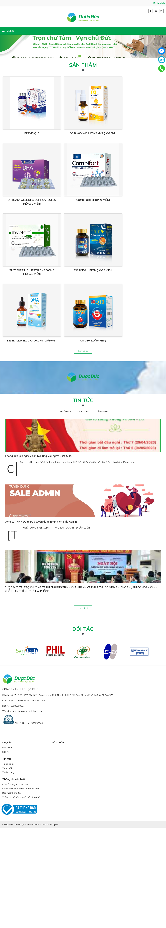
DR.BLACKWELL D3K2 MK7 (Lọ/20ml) (124, 160)
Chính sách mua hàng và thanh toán (21, 889)
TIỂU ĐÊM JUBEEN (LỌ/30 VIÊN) (124, 347)
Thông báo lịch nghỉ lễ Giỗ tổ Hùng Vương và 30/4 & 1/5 (38, 556)
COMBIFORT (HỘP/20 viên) (124, 253)
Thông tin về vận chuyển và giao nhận (21, 897)
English (159, 3)
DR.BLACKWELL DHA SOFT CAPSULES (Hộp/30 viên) (42, 253)
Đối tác (83, 729)
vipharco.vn (36, 811)
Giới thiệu (7, 848)
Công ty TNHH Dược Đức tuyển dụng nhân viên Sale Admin (41, 622)
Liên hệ (6, 852)
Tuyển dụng (100, 512)
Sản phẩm (83, 65)
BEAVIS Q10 (42, 160)
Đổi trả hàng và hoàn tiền (15, 884)
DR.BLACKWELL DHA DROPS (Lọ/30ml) (42, 441)
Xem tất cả (83, 451)
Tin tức (83, 500)
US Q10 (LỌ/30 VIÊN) (124, 441)
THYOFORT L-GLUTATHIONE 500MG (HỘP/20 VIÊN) (42, 347)
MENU (8, 30)
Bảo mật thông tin (11, 893)
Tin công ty (65, 512)
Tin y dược (82, 512)
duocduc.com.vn (20, 811)
